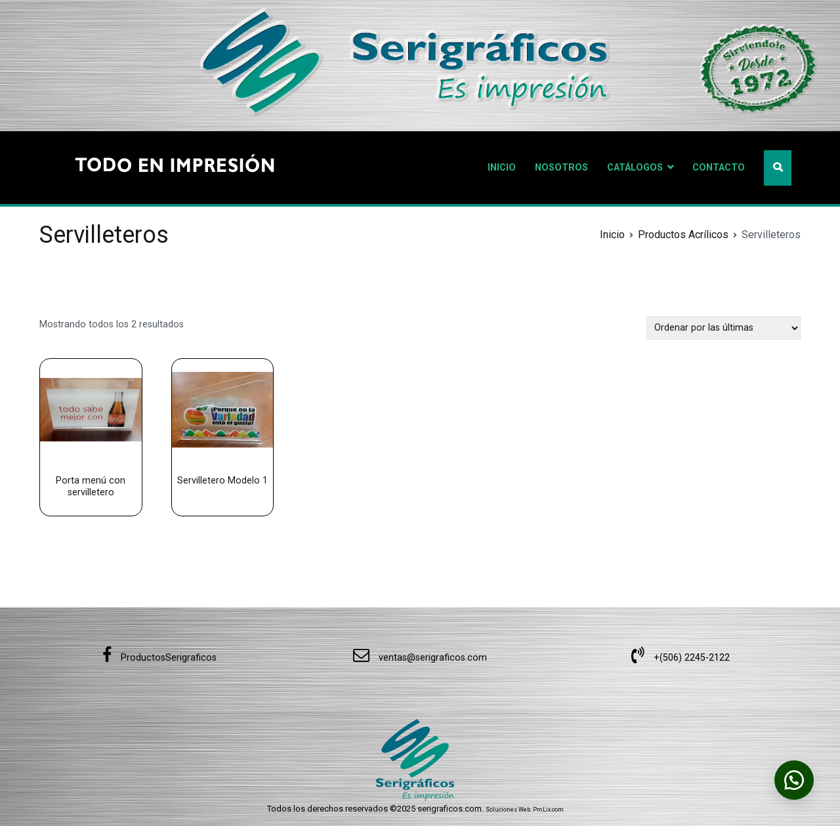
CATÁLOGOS (635, 167)
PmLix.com (548, 809)
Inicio (612, 234)
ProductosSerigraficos (159, 657)
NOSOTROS (561, 167)
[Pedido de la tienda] (723, 327)
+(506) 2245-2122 (680, 657)
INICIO (502, 167)
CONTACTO (718, 167)
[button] (794, 780)
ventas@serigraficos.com (420, 657)
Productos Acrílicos (683, 234)
